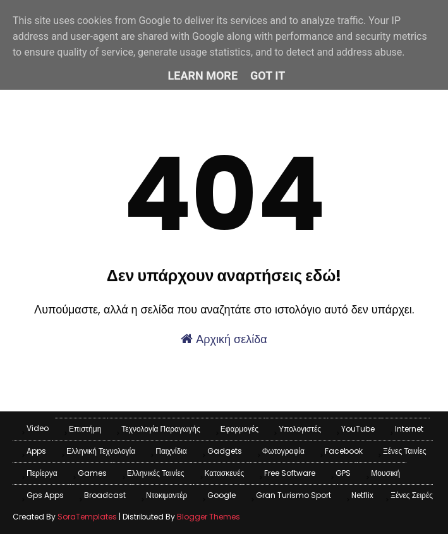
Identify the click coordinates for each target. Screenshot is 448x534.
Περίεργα (42, 473)
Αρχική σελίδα (224, 339)
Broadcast (105, 495)
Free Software (289, 473)
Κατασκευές (225, 473)
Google (221, 495)
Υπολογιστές (300, 428)
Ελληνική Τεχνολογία (100, 451)
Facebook (344, 451)
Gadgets (224, 451)
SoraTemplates (87, 516)
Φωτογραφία (283, 451)
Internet (409, 428)
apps (36, 451)
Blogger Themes (208, 516)
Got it (267, 75)
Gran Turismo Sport (293, 495)
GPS (343, 473)
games (92, 473)
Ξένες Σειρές (411, 495)
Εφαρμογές (239, 428)
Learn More (203, 75)
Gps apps (45, 495)
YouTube (358, 428)
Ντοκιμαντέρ (166, 495)
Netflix (362, 495)
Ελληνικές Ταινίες (156, 473)
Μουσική (385, 473)
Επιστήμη (85, 428)
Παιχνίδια (171, 451)
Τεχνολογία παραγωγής (160, 428)
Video (38, 428)
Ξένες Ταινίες (405, 451)
